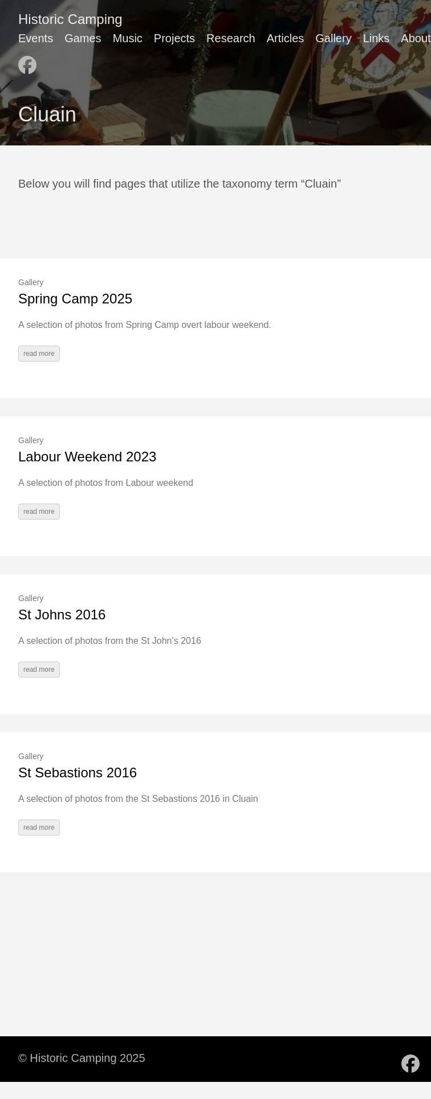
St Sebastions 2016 (77, 772)
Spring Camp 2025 (75, 298)
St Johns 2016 (61, 614)
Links (376, 38)
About (415, 38)
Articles (285, 38)
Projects (174, 38)
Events (35, 38)
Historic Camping (70, 19)
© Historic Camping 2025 (81, 1058)
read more (39, 354)
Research (230, 38)
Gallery (333, 38)
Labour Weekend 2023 (87, 456)
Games (82, 38)
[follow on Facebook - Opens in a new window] (27, 60)
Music (128, 38)
